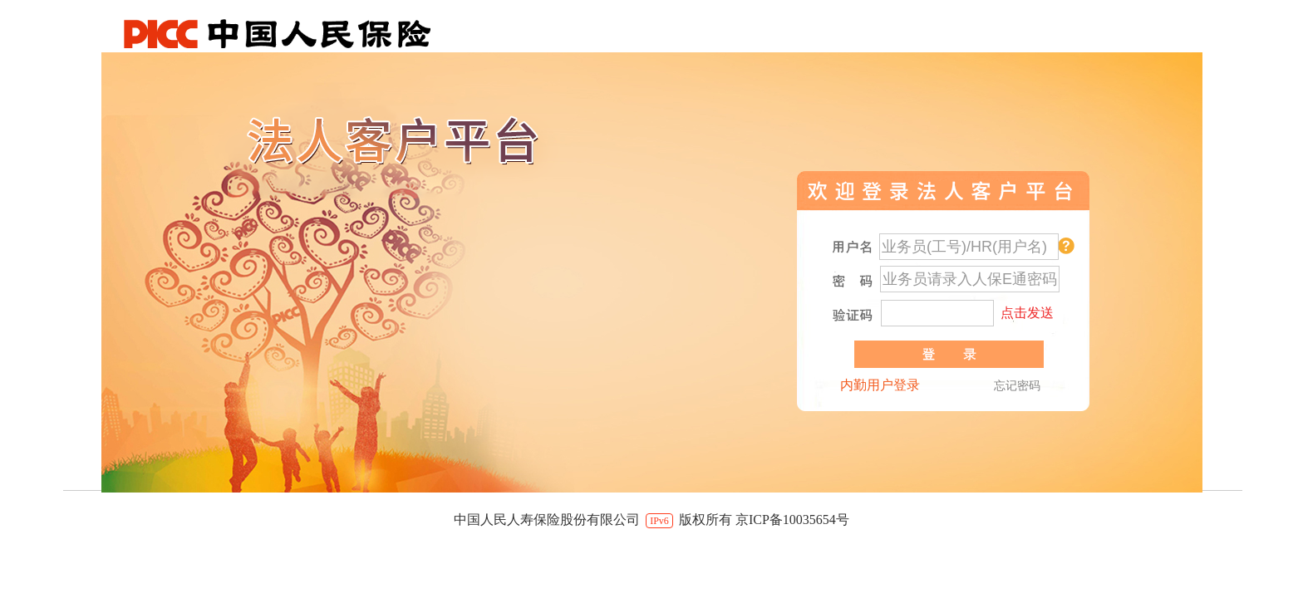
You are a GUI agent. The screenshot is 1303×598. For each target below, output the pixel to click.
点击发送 (1027, 313)
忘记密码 (1017, 386)
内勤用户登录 (880, 385)
